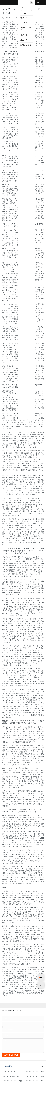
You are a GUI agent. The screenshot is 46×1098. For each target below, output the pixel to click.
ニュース (36, 1066)
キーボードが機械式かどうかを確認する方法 (12, 1076)
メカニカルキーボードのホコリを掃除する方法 (34, 1072)
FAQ (42, 1066)
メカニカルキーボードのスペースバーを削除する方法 (34, 1081)
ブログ (29, 1066)
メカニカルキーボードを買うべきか (9, 1071)
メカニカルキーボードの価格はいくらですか (12, 1081)
